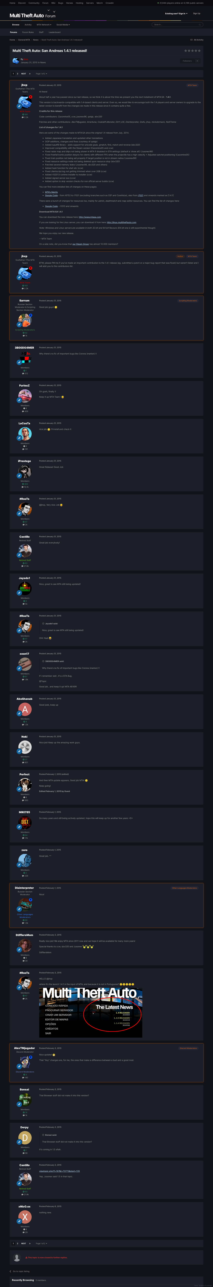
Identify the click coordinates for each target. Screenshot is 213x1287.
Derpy (24, 1127)
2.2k (25, 117)
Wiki (53, 3)
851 (25, 762)
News (43, 62)
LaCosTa (24, 423)
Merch (100, 3)
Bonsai (24, 1089)
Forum (45, 3)
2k (25, 524)
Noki (24, 736)
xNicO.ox (24, 1206)
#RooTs (24, 498)
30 (25, 961)
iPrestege (24, 461)
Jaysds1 (24, 578)
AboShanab (24, 698)
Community (34, 3)
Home (12, 3)
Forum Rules (28, 32)
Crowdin (110, 3)
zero (24, 850)
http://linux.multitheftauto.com (121, 222)
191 (25, 449)
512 (25, 373)
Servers (90, 3)
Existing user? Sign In (176, 13)
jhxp (24, 84)
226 (25, 876)
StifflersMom (24, 935)
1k (25, 335)
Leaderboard (54, 32)
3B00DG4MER (24, 347)
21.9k (25, 566)
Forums (13, 32)
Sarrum (24, 300)
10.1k (25, 487)
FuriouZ (24, 385)
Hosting (79, 3)
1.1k (25, 838)
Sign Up (196, 13)
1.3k (25, 724)
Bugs (60, 3)
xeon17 (24, 653)
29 (25, 1232)
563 (25, 800)
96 (25, 1153)
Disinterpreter (24, 887)
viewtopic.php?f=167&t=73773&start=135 (59, 1171)
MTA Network (44, 24)
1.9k (25, 679)
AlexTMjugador (24, 1048)
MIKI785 (24, 812)
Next (23, 74)
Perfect (24, 774)
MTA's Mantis (51, 192)
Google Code (51, 195)
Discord (22, 3)
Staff (41, 32)
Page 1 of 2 (41, 74)
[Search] (167, 25)
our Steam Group (80, 244)
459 (25, 411)
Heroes (69, 3)
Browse (15, 25)
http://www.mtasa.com (90, 217)
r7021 (140, 195)
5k (25, 604)
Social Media (63, 24)
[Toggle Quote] (43, 623)
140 (25, 1077)
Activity (28, 24)
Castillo (24, 536)
